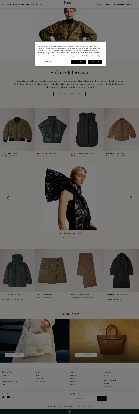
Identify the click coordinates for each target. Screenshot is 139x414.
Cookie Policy (86, 56)
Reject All (79, 62)
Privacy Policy (96, 56)
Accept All (95, 62)
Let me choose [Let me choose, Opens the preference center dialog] (45, 62)
